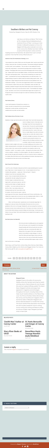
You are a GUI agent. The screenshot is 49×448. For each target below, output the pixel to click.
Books (35, 32)
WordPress (36, 444)
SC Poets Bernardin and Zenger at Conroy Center (34, 323)
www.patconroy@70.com (25, 249)
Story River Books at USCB (13, 332)
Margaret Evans (20, 32)
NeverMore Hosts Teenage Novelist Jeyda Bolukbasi (32, 333)
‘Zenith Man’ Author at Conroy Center (14, 322)
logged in (14, 349)
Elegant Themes (21, 444)
